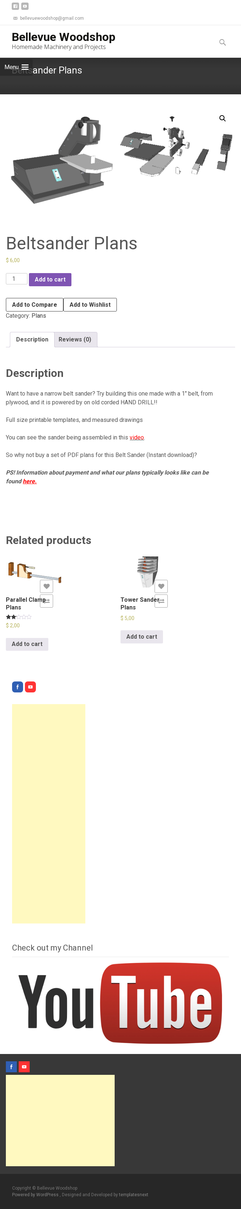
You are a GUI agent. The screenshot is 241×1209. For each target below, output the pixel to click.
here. (30, 481)
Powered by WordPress (36, 1194)
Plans (38, 315)
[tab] (32, 339)
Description (32, 339)
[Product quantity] (16, 278)
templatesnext (133, 1194)
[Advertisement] (48, 813)
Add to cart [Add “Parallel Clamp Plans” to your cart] (27, 644)
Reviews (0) (75, 339)
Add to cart (50, 279)
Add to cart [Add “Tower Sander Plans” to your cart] (141, 636)
